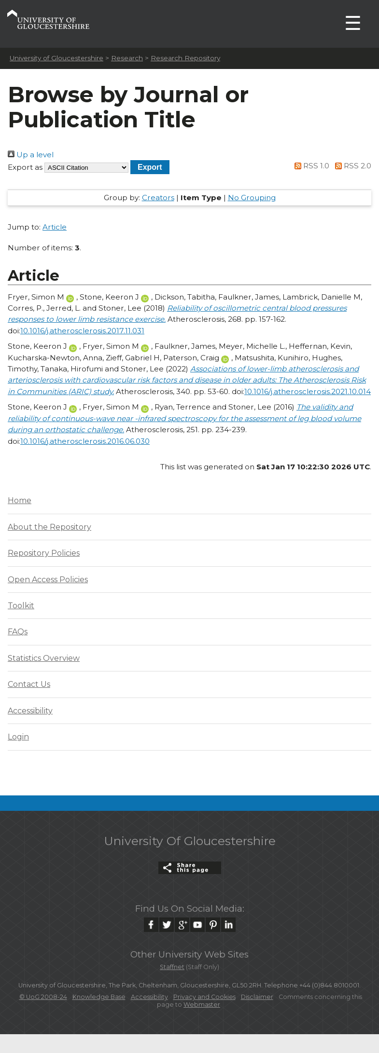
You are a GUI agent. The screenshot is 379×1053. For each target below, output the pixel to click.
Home (19, 500)
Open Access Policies (48, 579)
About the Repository (49, 527)
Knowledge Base (99, 996)
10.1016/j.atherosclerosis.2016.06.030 (85, 441)
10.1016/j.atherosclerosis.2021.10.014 (307, 391)
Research (127, 58)
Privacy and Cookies (204, 996)
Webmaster (201, 1004)
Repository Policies (44, 553)
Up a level (31, 154)
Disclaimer (257, 996)
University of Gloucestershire (56, 58)
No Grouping (252, 197)
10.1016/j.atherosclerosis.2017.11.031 (82, 330)
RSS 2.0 (351, 165)
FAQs (18, 631)
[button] (149, 167)
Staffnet (172, 967)
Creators (158, 197)
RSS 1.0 (310, 165)
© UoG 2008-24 (43, 996)
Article (54, 227)
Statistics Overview (44, 658)
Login (18, 736)
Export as (25, 167)
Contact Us (29, 684)
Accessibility (30, 710)
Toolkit (21, 605)
